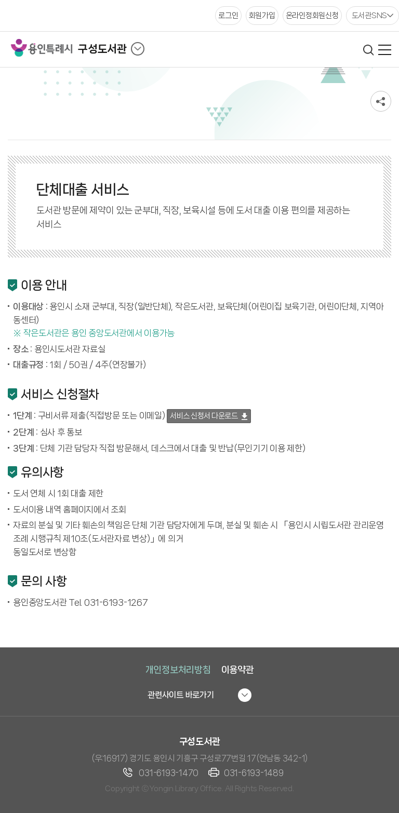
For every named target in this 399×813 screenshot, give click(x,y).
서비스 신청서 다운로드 (203, 416)
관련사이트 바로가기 (181, 694)
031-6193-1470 (168, 772)
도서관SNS (370, 15)
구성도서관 (102, 49)
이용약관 (237, 669)
